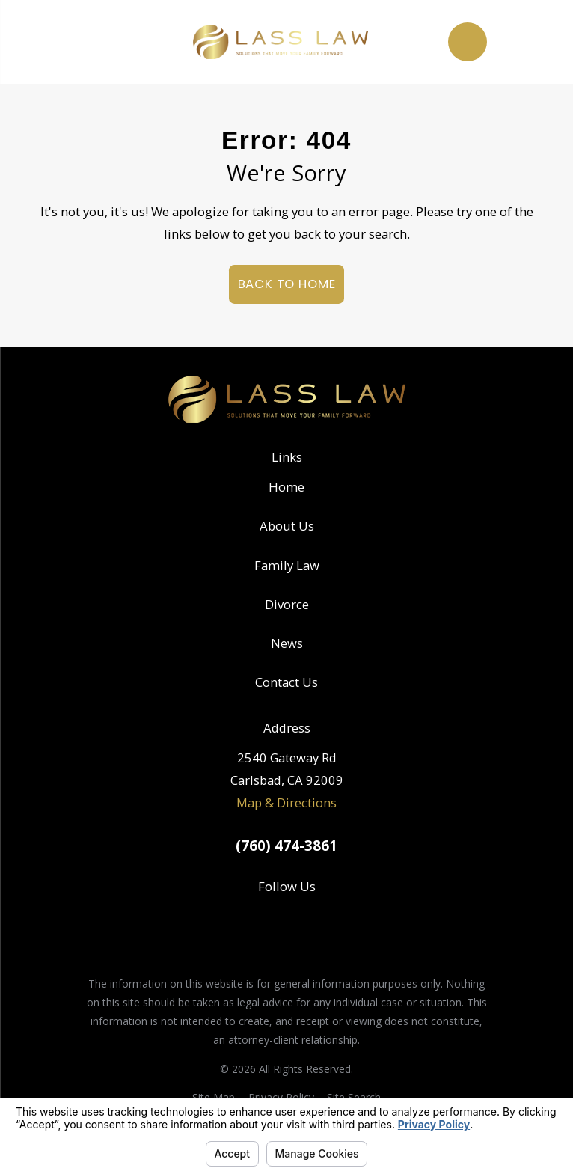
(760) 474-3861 (286, 846)
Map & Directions (286, 802)
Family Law (286, 565)
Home (286, 486)
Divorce (287, 604)
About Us (287, 525)
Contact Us (286, 682)
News (287, 643)
